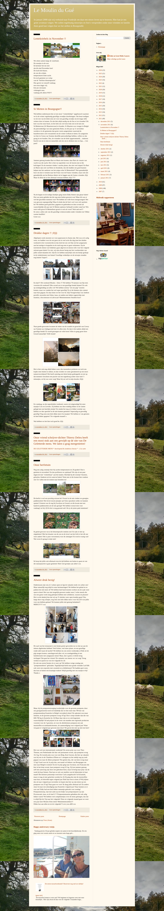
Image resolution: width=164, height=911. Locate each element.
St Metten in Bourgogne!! (48, 108)
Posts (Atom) (48, 820)
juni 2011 (104, 162)
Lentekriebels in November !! (50, 38)
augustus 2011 (105, 155)
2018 (100, 96)
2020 (100, 89)
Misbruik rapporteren (105, 197)
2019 (100, 93)
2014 (100, 109)
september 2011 (106, 152)
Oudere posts (85, 816)
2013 (100, 112)
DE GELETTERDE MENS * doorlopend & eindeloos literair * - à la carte (60, 449)
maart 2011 (104, 171)
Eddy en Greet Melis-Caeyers (120, 56)
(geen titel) (39, 895)
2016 (100, 102)
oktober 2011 (105, 149)
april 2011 (104, 168)
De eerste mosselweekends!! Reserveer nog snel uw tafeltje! (64, 884)
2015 (100, 106)
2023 (100, 80)
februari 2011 (105, 175)
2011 (100, 118)
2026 (100, 70)
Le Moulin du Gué (54, 10)
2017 (100, 99)
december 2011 (106, 121)
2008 (100, 188)
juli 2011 (104, 158)
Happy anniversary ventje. (44, 827)
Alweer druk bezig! (44, 579)
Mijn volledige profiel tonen (116, 59)
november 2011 (106, 125)
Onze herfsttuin (42, 464)
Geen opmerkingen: (55, 98)
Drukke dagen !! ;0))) (45, 232)
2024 (100, 77)
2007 (100, 191)
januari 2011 (105, 178)
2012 (100, 115)
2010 (100, 182)
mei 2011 (104, 165)
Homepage (62, 816)
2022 (100, 83)
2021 (100, 86)
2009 (100, 185)
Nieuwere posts (39, 816)
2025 (100, 73)
